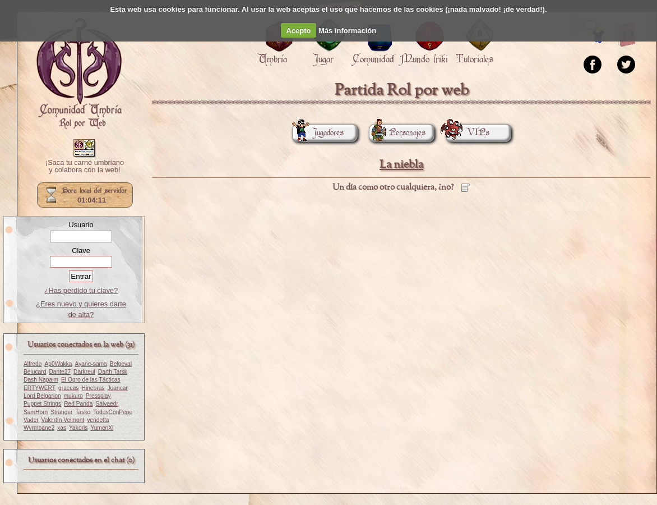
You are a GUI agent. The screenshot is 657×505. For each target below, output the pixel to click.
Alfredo (32, 364)
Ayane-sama (91, 364)
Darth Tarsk (112, 372)
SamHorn (36, 412)
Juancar (117, 388)
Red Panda (78, 404)
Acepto (298, 30)
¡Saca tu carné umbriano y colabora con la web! (84, 166)
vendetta (98, 420)
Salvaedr (106, 404)
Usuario (80, 225)
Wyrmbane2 (39, 428)
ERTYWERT (39, 388)
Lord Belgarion (42, 396)
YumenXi (101, 428)
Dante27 (60, 372)
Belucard (35, 372)
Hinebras (92, 388)
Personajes (397, 132)
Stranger (61, 412)
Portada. (79, 73)
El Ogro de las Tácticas (91, 380)
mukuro (73, 396)
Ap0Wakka (58, 364)
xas (61, 428)
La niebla (401, 165)
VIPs (467, 132)
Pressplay (98, 396)
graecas (68, 388)
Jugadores (318, 132)
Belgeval (121, 364)
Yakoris (78, 428)
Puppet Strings (42, 404)
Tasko (83, 412)
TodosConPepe (112, 412)
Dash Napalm (41, 380)
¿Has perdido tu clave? (81, 290)
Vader (31, 420)
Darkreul (84, 372)
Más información (347, 30)
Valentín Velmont (63, 420)
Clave (81, 250)
